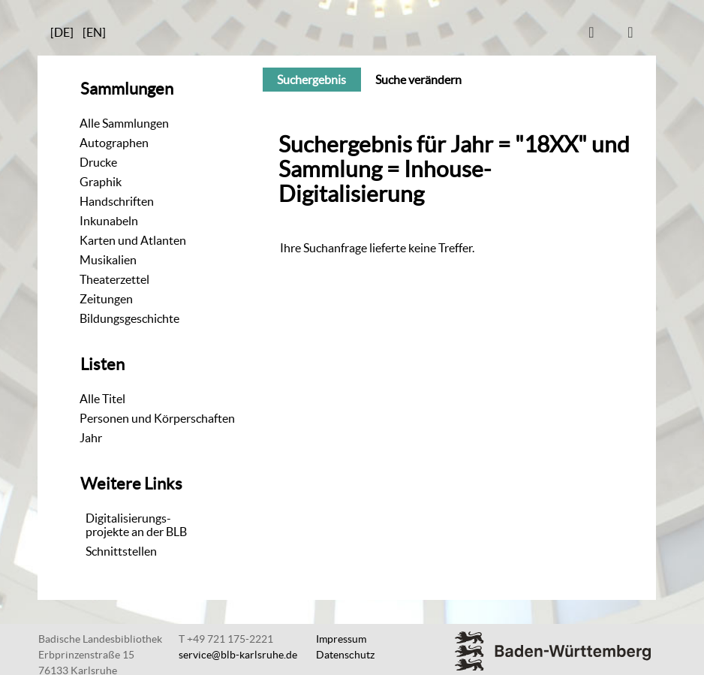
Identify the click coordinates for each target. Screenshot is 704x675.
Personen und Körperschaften (157, 418)
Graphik (101, 181)
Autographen (114, 142)
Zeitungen (106, 299)
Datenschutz (345, 655)
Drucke (98, 162)
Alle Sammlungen (124, 123)
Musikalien (108, 260)
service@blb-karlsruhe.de (238, 655)
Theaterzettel (114, 279)
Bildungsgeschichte (129, 318)
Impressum (341, 639)
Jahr (91, 437)
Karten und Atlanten (133, 240)
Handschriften (117, 201)
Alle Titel (102, 398)
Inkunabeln (109, 221)
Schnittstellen (121, 551)
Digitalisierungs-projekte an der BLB (136, 524)
